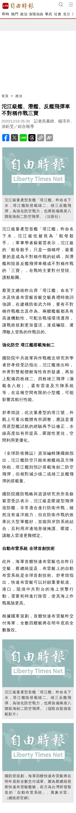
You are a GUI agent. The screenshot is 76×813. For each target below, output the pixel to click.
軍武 (48, 14)
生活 (66, 14)
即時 (5, 14)
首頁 (5, 96)
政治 (23, 14)
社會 (57, 14)
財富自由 (36, 14)
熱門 (14, 14)
